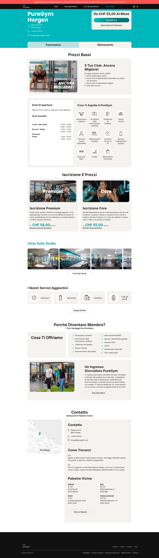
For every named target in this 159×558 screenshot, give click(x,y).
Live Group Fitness (91, 6)
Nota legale (86, 553)
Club (56, 6)
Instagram (129, 546)
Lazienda (135, 553)
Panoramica (53, 44)
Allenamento (105, 44)
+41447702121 (76, 436)
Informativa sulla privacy (112, 553)
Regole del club (125, 553)
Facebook (115, 546)
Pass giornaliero (70, 6)
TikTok (136, 546)
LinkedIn (122, 546)
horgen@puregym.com (79, 440)
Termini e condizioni (97, 553)
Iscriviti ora (109, 6)
